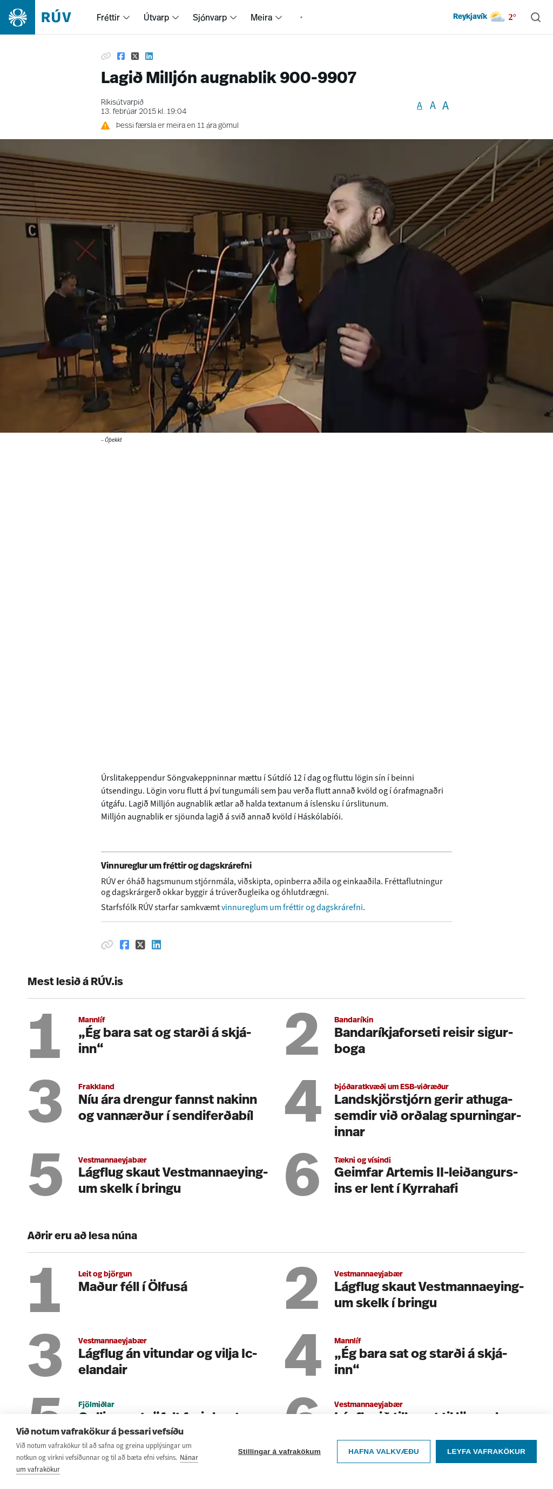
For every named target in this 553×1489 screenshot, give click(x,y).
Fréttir (108, 17)
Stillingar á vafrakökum (279, 1451)
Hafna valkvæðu (383, 1451)
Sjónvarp (210, 17)
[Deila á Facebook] (121, 56)
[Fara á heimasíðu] (45, 17)
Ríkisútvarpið (122, 103)
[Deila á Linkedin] (149, 56)
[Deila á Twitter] (135, 56)
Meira (261, 17)
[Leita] (535, 17)
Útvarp (156, 17)
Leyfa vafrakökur (486, 1451)
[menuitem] (126, 17)
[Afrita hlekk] (106, 56)
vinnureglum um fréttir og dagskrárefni (292, 907)
